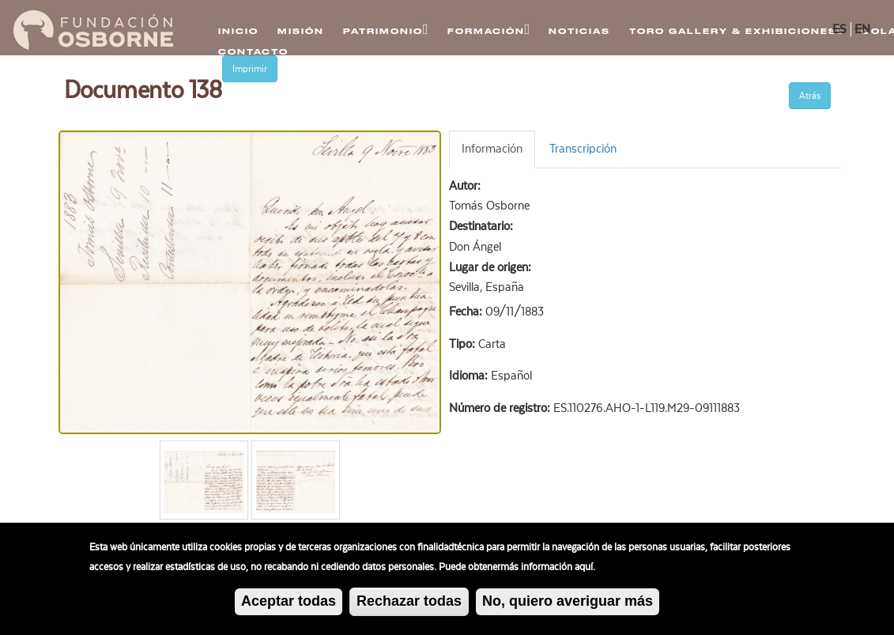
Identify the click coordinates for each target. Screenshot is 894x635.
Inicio (238, 31)
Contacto (253, 51)
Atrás (809, 95)
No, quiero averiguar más (567, 605)
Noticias (579, 31)
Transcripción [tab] (583, 149)
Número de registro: (501, 408)
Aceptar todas (288, 605)
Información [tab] (492, 149)
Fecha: (467, 311)
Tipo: (463, 344)
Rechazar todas (409, 605)
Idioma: (470, 376)
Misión (300, 31)
